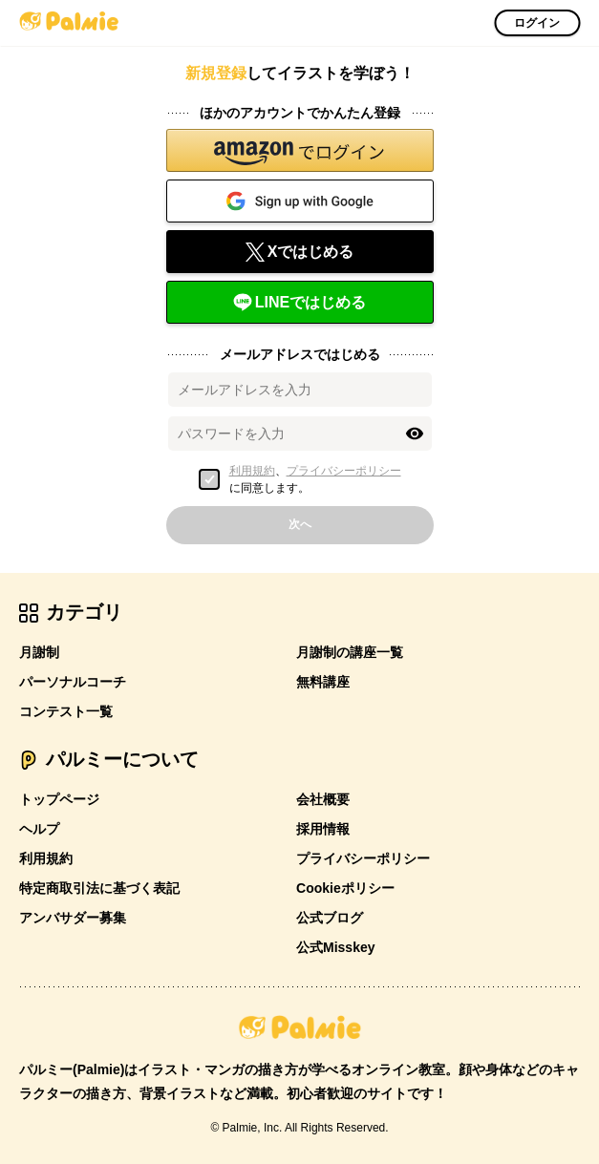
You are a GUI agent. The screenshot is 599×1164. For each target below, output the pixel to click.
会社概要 (323, 799)
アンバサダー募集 (72, 917)
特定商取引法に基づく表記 (99, 888)
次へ (300, 524)
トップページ (59, 799)
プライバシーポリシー (344, 470)
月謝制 (39, 652)
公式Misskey (335, 947)
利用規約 (252, 470)
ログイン (537, 23)
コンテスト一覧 (66, 711)
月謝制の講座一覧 (349, 652)
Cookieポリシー (345, 888)
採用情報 (323, 828)
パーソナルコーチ (72, 681)
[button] (300, 150)
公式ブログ (329, 917)
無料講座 (323, 681)
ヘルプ (39, 828)
